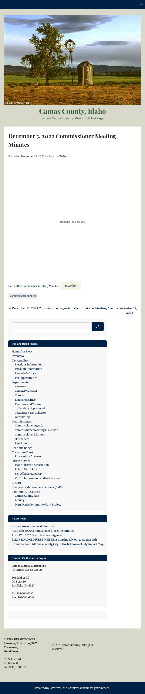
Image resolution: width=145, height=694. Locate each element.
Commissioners (22, 421)
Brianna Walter (58, 156)
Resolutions (22, 443)
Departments (20, 382)
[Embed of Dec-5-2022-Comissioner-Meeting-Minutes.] (72, 221)
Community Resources (26, 491)
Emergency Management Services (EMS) (37, 487)
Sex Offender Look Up (28, 473)
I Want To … (19, 356)
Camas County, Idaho (72, 110)
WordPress (74, 688)
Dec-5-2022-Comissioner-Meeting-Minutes (33, 286)
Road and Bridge (22, 448)
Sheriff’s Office (21, 461)
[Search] (98, 326)
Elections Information (28, 364)
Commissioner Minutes (23, 295)
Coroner (20, 395)
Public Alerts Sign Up (28, 469)
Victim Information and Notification (38, 478)
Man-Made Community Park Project (38, 504)
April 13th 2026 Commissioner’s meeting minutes (43, 530)
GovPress (56, 688)
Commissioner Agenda (29, 425)
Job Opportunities (26, 378)
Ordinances (22, 439)
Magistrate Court (22, 452)
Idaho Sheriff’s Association (32, 465)
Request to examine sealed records (33, 526)
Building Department (31, 408)
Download (71, 286)
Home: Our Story (22, 351)
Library (19, 500)
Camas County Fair (27, 495)
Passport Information (28, 369)
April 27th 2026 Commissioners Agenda (37, 535)
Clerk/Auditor (20, 360)
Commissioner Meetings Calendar (36, 430)
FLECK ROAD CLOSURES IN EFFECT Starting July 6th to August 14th (54, 539)
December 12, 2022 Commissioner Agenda (39, 308)
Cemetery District (26, 390)
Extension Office (25, 399)
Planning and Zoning (28, 404)
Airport (16, 482)
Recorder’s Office (25, 373)
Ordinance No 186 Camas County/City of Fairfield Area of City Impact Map (58, 544)
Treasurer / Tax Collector (30, 412)
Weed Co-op (22, 417)
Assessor (20, 386)
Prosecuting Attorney (28, 456)
